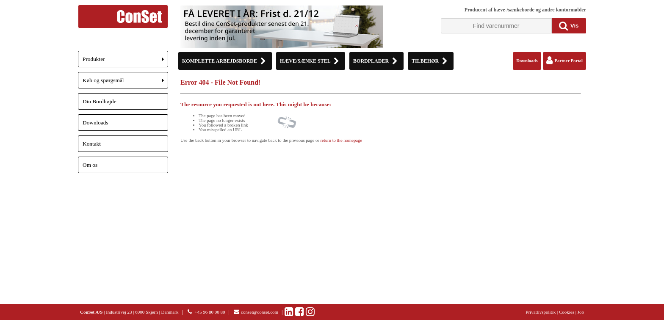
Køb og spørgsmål (125, 82)
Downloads (95, 122)
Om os (90, 165)
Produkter (125, 61)
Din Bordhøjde (99, 101)
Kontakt (92, 144)
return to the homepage (341, 140)
